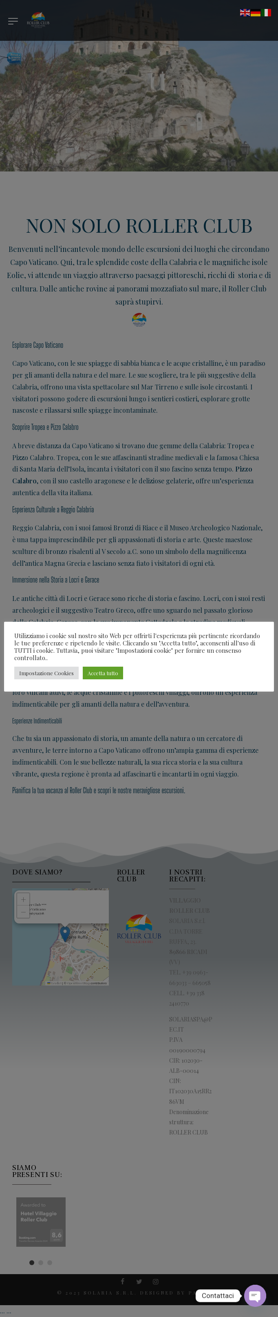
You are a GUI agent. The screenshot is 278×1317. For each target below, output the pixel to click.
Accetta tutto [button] (103, 673)
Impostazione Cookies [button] (46, 673)
